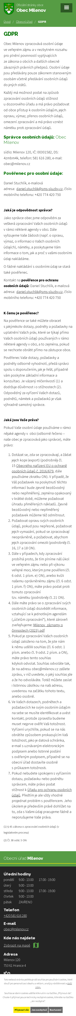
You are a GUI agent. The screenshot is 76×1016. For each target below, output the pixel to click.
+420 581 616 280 (15, 915)
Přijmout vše (22, 1009)
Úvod (7, 22)
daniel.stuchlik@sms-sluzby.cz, (39, 188)
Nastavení (55, 1009)
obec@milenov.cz (16, 929)
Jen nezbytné (39, 1009)
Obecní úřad (24, 22)
